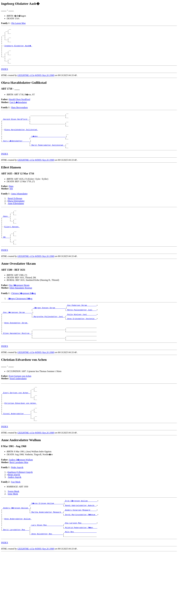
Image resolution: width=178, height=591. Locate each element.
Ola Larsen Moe (18, 23)
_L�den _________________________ (48, 147)
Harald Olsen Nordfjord (19, 106)
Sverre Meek (13, 525)
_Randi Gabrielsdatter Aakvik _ (80, 539)
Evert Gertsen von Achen (20, 402)
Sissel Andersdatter (18, 405)
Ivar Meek (15, 515)
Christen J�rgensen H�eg (23, 313)
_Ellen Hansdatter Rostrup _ (17, 358)
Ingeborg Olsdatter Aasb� (18, 49)
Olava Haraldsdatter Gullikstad (21, 140)
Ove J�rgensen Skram (19, 305)
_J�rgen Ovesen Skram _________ (49, 328)
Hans (11, 199)
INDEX (4, 76)
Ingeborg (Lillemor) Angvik (20, 505)
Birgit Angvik (14, 508)
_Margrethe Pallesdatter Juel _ (49, 338)
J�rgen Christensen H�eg (20, 318)
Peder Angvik (17, 501)
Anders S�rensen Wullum (21, 493)
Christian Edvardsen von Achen (20, 433)
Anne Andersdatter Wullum (17, 554)
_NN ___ (6, 256)
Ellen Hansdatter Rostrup (21, 308)
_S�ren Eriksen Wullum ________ (47, 536)
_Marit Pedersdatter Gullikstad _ (47, 157)
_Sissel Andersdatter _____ (16, 445)
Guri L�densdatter (18, 109)
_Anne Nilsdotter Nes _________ (46, 572)
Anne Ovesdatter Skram (16, 345)
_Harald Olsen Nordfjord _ (15, 127)
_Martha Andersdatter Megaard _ (46, 546)
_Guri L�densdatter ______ (16, 152)
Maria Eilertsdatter (16, 214)
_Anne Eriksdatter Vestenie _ (81, 340)
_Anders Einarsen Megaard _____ (80, 544)
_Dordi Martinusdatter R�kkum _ (81, 549)
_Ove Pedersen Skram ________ (81, 325)
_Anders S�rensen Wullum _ (16, 541)
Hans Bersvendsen (19, 114)
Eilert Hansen (11, 243)
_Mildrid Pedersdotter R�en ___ (81, 564)
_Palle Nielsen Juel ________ (81, 335)
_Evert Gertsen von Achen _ (16, 420)
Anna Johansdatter (19, 206)
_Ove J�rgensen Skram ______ (17, 333)
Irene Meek (13, 527)
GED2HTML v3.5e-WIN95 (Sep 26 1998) (35, 82)
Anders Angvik (14, 510)
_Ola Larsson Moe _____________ (80, 559)
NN (11, 201)
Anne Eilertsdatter (16, 216)
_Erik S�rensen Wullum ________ (81, 534)
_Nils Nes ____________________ (80, 569)
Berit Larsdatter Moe (19, 496)
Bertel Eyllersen (15, 211)
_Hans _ (6, 231)
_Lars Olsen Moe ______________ (46, 561)
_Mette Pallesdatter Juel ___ (81, 330)
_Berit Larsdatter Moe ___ (15, 567)
